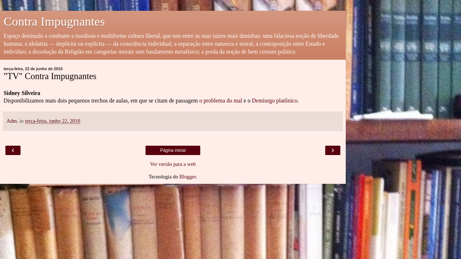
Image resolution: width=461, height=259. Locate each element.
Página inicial (173, 150)
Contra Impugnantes (54, 21)
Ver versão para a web (173, 164)
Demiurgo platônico (274, 100)
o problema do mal (220, 100)
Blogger (187, 177)
